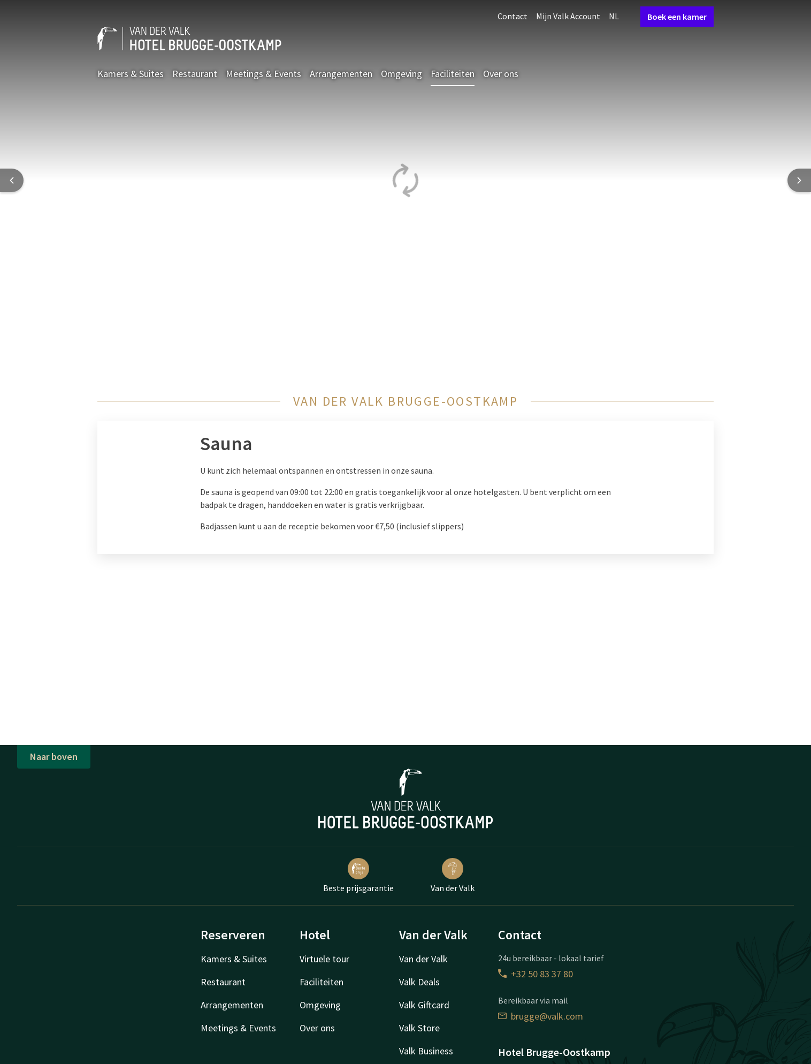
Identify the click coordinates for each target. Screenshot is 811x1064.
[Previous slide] (12, 180)
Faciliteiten (453, 73)
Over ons (500, 73)
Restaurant (194, 73)
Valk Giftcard (424, 1005)
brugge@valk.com (540, 1016)
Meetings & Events (263, 73)
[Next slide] (799, 180)
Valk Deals (419, 982)
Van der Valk (453, 875)
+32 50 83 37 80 (535, 974)
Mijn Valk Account (568, 16)
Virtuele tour (324, 959)
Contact (512, 16)
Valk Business (426, 1051)
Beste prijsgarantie (358, 875)
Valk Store (419, 1028)
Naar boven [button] (54, 756)
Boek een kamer (677, 16)
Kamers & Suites (130, 73)
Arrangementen (341, 73)
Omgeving (401, 73)
